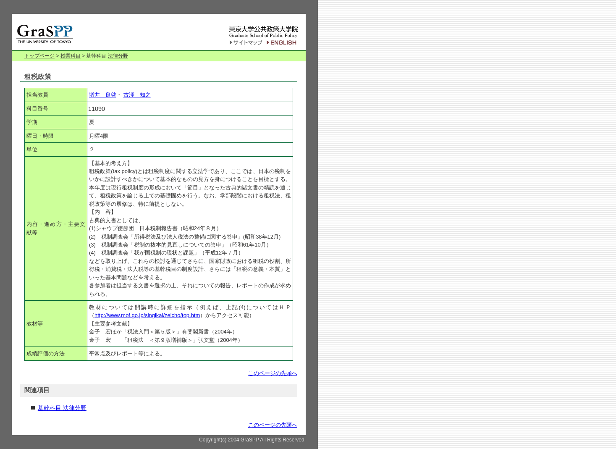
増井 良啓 (102, 95)
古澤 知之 (137, 95)
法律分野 (118, 56)
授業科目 (70, 56)
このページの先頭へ (272, 373)
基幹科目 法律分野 (62, 407)
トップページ (39, 56)
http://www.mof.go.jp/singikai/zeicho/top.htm (147, 315)
